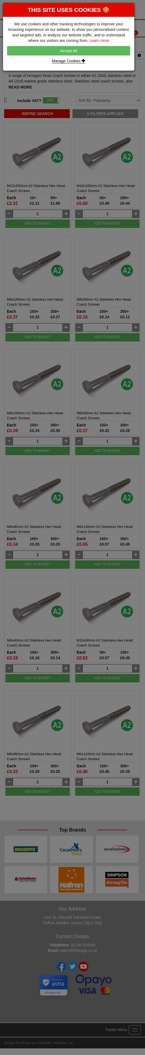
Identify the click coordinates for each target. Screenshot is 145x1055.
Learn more (99, 40)
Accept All (68, 51)
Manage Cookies (69, 61)
